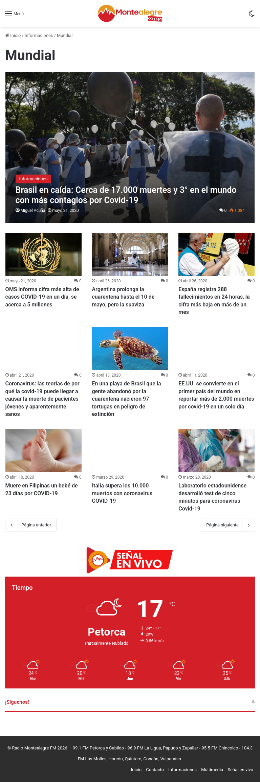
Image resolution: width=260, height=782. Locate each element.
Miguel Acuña (33, 210)
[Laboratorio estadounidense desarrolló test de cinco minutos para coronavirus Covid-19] (216, 450)
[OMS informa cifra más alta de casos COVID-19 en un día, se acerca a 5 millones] (43, 254)
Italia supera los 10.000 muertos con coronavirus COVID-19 (122, 493)
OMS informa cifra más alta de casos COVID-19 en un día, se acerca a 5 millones (42, 297)
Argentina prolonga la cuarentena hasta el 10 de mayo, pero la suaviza (123, 297)
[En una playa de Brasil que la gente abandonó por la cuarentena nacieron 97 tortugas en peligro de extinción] (130, 348)
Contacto (155, 769)
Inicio (13, 35)
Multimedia (212, 769)
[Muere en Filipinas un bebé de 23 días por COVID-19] (43, 450)
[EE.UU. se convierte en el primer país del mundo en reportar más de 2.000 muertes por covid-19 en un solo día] (216, 348)
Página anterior (30, 525)
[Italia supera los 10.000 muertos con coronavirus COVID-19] (130, 450)
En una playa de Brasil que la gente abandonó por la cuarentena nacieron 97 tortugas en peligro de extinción (126, 398)
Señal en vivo (240, 769)
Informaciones (39, 35)
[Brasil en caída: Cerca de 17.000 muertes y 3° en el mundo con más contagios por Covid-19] (130, 147)
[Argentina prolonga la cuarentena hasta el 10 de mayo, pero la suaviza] (130, 254)
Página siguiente (228, 525)
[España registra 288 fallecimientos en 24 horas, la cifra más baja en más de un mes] (216, 254)
